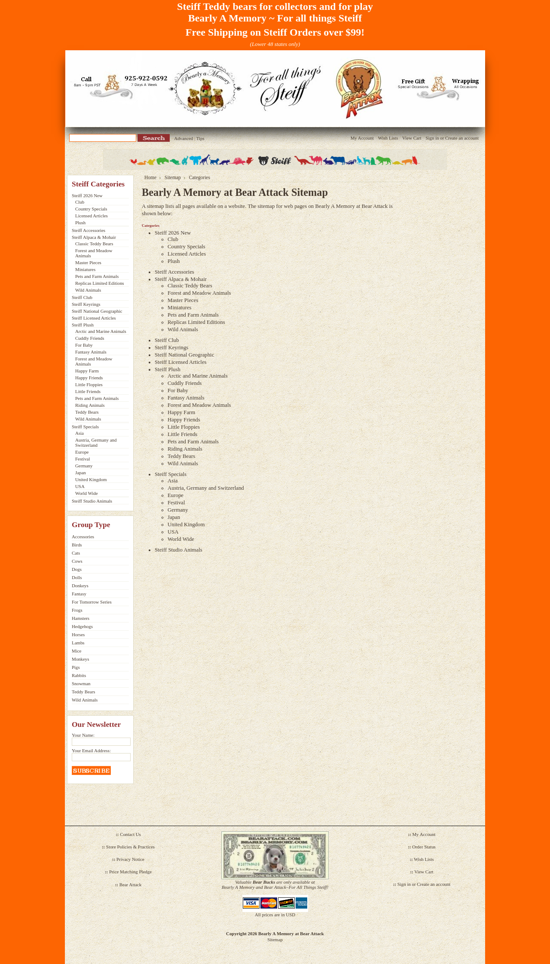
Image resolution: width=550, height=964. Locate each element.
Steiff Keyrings (86, 304)
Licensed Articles (91, 215)
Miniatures (85, 269)
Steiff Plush (83, 324)
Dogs (77, 569)
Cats (76, 552)
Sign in (432, 137)
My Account (362, 137)
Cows (77, 561)
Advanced (183, 138)
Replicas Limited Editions (99, 283)
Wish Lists (388, 137)
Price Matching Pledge (130, 871)
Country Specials (91, 208)
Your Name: (83, 735)
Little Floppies (89, 384)
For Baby (84, 345)
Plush (80, 222)
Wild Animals (88, 290)
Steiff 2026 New (87, 195)
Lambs (78, 642)
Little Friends (88, 391)
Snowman (81, 683)
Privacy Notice (130, 859)
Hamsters (80, 618)
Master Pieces (88, 262)
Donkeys (80, 585)
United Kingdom (91, 479)
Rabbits (79, 675)
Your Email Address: (91, 750)
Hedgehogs (82, 626)
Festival (82, 458)
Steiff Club (82, 297)
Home (150, 177)
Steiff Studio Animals (92, 500)
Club (79, 201)
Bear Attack (130, 884)
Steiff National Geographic (97, 311)
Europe (82, 452)
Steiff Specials (85, 426)
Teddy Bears (87, 412)
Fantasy (79, 593)
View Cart (411, 137)
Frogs (77, 610)
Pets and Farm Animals (97, 276)
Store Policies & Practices (130, 846)
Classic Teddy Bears (94, 243)
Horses (78, 634)
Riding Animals (90, 405)
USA (80, 486)
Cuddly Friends (89, 338)
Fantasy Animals (91, 351)
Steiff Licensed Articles (94, 317)
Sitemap (173, 177)
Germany (83, 465)
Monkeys (80, 659)
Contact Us (130, 834)
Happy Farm (87, 370)
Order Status (424, 846)
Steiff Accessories (88, 230)
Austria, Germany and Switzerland (95, 442)
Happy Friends (89, 377)
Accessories (83, 536)
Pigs (76, 667)
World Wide (86, 493)
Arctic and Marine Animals (100, 331)
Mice (76, 650)
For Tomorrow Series (92, 601)
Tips (200, 138)
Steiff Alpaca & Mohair (94, 237)
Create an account (462, 137)
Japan (80, 472)
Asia (79, 433)
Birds (77, 544)
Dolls (77, 577)
